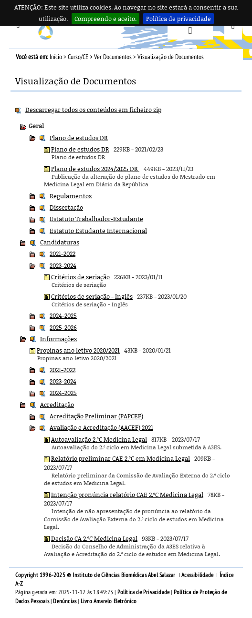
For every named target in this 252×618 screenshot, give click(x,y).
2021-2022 (62, 253)
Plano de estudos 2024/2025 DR (95, 168)
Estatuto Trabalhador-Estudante (96, 218)
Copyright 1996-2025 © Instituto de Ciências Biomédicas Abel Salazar (96, 575)
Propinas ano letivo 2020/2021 (78, 350)
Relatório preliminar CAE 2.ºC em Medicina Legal (120, 458)
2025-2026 (63, 327)
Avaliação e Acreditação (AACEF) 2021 (101, 427)
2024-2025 (63, 315)
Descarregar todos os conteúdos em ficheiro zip (93, 109)
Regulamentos (71, 196)
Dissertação (66, 207)
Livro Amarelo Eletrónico (109, 601)
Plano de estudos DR (79, 137)
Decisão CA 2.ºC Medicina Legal (94, 538)
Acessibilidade (197, 575)
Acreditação (57, 404)
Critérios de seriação (80, 277)
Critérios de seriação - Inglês (92, 296)
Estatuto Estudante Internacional (98, 230)
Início (56, 57)
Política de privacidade (178, 18)
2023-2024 (63, 265)
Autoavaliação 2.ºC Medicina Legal (99, 439)
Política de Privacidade (143, 592)
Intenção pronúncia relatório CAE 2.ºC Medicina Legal (127, 494)
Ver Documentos (113, 57)
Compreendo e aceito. (105, 18)
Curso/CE (78, 57)
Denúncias (64, 601)
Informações (58, 338)
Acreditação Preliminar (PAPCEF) (96, 416)
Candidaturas (59, 242)
